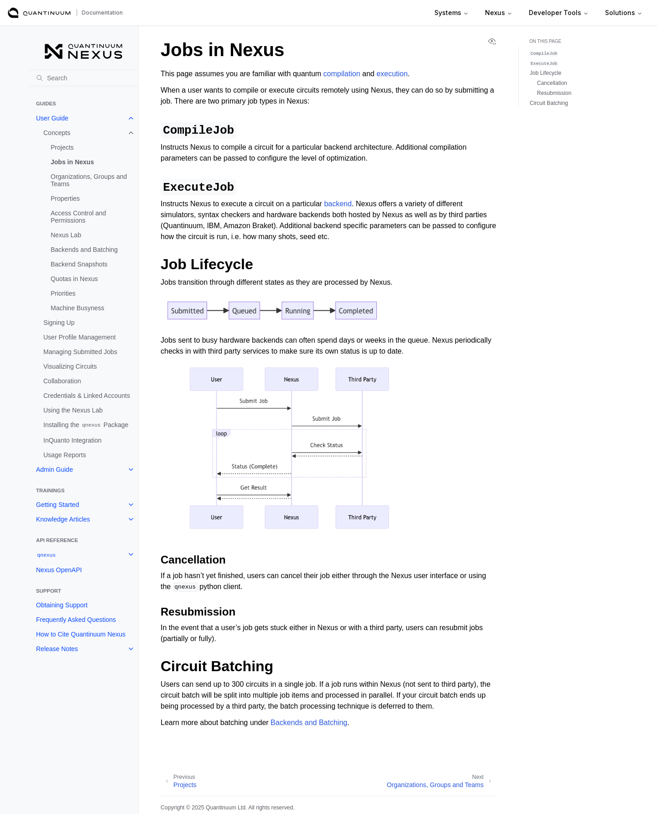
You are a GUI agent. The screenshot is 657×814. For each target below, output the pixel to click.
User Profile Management (79, 337)
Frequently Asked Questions (76, 619)
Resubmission (554, 93)
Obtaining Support (62, 605)
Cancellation (552, 83)
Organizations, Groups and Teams (89, 180)
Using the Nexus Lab (73, 410)
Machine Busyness (77, 308)
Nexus (498, 12)
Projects (62, 147)
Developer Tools (559, 12)
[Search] (83, 78)
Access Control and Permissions (78, 216)
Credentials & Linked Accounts (86, 395)
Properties (65, 198)
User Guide (52, 118)
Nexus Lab (66, 235)
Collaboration (62, 381)
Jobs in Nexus (72, 162)
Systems (451, 12)
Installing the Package (85, 425)
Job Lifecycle (545, 73)
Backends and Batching (84, 249)
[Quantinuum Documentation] (39, 12)
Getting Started (57, 504)
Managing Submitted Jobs (80, 351)
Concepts (56, 132)
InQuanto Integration (72, 440)
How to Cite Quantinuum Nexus (80, 634)
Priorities (63, 293)
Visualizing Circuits (70, 366)
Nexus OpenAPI (59, 570)
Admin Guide (54, 469)
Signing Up (59, 322)
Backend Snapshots (79, 264)
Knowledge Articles (63, 519)
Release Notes (57, 648)
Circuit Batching (549, 103)
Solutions (623, 12)
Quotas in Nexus (74, 278)
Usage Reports (64, 455)
